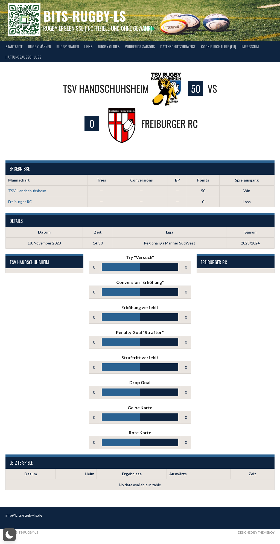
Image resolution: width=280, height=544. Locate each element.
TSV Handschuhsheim (27, 190)
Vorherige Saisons (140, 46)
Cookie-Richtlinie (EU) (218, 46)
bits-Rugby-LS (84, 15)
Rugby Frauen (67, 46)
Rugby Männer (39, 46)
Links (88, 46)
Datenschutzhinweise (178, 46)
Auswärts (178, 473)
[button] (9, 534)
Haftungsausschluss (23, 57)
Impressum (250, 46)
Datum (30, 473)
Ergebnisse (132, 473)
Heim (89, 473)
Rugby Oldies (108, 46)
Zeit (252, 473)
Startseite (14, 46)
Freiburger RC (20, 201)
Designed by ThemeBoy (256, 532)
